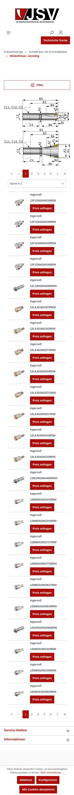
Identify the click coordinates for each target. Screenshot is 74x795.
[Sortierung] (37, 184)
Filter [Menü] (37, 84)
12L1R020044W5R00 (43, 286)
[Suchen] (51, 32)
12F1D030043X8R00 (43, 200)
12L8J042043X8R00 (42, 456)
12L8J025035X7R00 (42, 414)
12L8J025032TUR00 (43, 392)
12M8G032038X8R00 (43, 606)
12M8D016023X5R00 (43, 499)
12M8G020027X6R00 (43, 563)
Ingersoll (35, 194)
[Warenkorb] (67, 31)
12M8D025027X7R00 (43, 542)
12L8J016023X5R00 (42, 328)
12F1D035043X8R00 (43, 221)
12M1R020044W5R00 (43, 478)
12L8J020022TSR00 (43, 350)
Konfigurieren (48, 780)
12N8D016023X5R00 (43, 649)
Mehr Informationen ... (52, 772)
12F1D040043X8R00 (43, 243)
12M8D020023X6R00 (43, 520)
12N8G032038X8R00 (43, 691)
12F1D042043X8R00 (43, 264)
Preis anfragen (42, 208)
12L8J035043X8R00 (42, 435)
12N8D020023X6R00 (43, 670)
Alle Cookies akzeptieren (38, 789)
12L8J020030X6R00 (42, 371)
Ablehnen (26, 780)
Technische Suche (55, 40)
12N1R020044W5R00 (43, 627)
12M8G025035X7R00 (43, 585)
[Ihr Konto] (60, 32)
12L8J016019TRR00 (43, 307)
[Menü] (8, 32)
